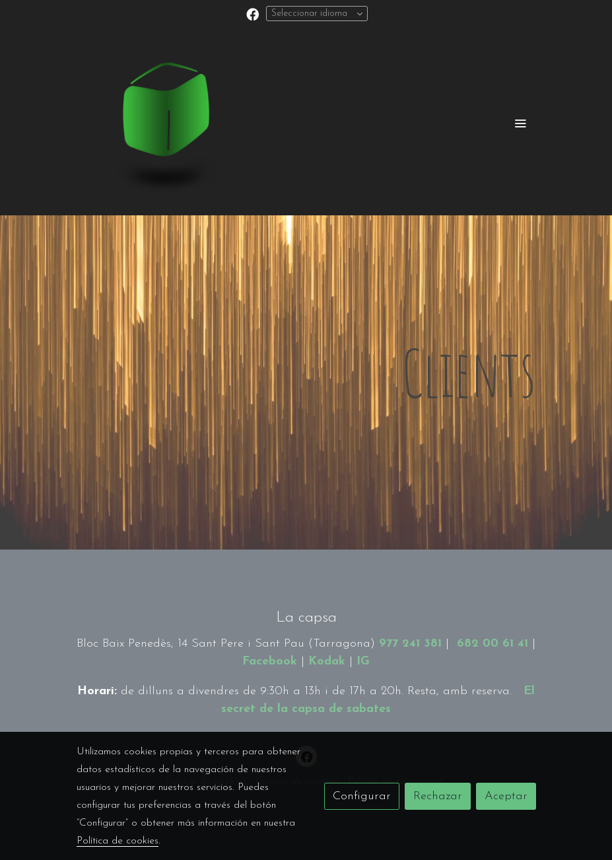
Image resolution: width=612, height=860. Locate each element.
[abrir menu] (520, 122)
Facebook (269, 661)
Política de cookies (117, 841)
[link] (161, 123)
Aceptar (506, 796)
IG (363, 661)
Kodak (326, 661)
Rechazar (437, 796)
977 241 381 (410, 643)
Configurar (362, 796)
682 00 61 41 (492, 643)
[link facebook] (252, 13)
